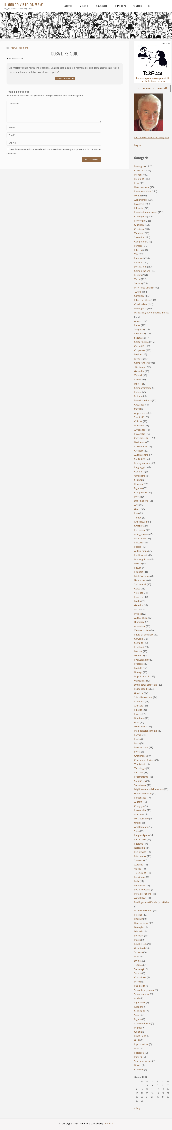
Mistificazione (141, 576)
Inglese (138, 1019)
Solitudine (139, 459)
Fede (136, 881)
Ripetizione (140, 1036)
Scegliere (139, 329)
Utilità (137, 868)
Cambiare (139, 296)
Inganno (138, 488)
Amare (137, 321)
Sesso (137, 609)
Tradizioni (139, 764)
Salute (137, 1015)
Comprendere (141, 363)
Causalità (139, 346)
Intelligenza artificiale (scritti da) (151, 902)
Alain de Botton (142, 1023)
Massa (137, 939)
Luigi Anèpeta (141, 835)
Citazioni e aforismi (144, 760)
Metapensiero (141, 818)
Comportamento (143, 388)
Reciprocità (140, 852)
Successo (138, 772)
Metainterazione (142, 893)
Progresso (139, 663)
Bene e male (140, 580)
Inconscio (139, 204)
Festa (137, 743)
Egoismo (138, 843)
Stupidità (139, 417)
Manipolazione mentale (146, 730)
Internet (138, 919)
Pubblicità (139, 986)
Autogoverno (141, 534)
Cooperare (139, 350)
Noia (136, 1048)
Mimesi (138, 931)
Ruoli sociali (140, 555)
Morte (137, 496)
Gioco (137, 509)
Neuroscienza (141, 923)
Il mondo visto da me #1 (23, 4)
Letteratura (140, 538)
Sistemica (139, 237)
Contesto (139, 1069)
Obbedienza (140, 680)
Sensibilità (139, 1011)
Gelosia (138, 1032)
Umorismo (139, 475)
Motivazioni (140, 266)
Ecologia (138, 572)
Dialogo (138, 672)
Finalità (138, 710)
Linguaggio (140, 467)
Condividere (140, 304)
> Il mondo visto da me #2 (152, 88)
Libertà (138, 250)
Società (138, 283)
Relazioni (139, 258)
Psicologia (139, 220)
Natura (138, 563)
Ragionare (139, 333)
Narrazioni (139, 847)
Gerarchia (139, 371)
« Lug (137, 1108)
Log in (137, 145)
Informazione (141, 500)
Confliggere (140, 216)
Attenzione (139, 626)
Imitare (138, 396)
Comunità (139, 471)
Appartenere (140, 199)
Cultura (138, 421)
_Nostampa (140, 367)
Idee (136, 513)
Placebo (138, 914)
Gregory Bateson (143, 793)
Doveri (137, 1065)
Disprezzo (139, 622)
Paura (137, 325)
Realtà (137, 739)
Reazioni (138, 1006)
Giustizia (138, 693)
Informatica (140, 856)
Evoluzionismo (142, 659)
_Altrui (13, 47)
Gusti (137, 1040)
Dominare (139, 718)
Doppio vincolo (142, 676)
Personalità (140, 797)
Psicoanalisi (140, 810)
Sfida (137, 831)
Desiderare (140, 442)
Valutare (138, 233)
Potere (137, 392)
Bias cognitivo (141, 559)
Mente (137, 195)
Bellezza (138, 383)
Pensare (138, 245)
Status (137, 409)
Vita (136, 254)
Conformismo (141, 342)
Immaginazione (142, 463)
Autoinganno (141, 551)
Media (137, 601)
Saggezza (139, 337)
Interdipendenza (143, 400)
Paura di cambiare (143, 634)
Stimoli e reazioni (143, 697)
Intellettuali (140, 944)
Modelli (138, 668)
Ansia (137, 998)
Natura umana (141, 187)
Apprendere (140, 413)
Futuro (138, 567)
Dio (136, 956)
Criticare (138, 450)
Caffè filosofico (142, 438)
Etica (136, 183)
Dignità (138, 1027)
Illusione (138, 484)
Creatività (139, 526)
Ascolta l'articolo (64, 79)
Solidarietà (140, 781)
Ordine (138, 822)
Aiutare (138, 802)
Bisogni (138, 174)
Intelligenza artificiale (145, 684)
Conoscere (139, 170)
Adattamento (141, 827)
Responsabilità (142, 689)
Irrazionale (140, 877)
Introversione (141, 747)
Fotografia (139, 885)
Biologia (138, 927)
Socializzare (140, 785)
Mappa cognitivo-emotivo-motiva (151, 312)
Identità (138, 358)
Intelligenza (140, 308)
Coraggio (139, 806)
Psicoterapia (140, 446)
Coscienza (139, 229)
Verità (137, 279)
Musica (138, 613)
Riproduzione (141, 1044)
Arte (136, 505)
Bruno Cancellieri (143, 910)
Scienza (138, 480)
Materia (138, 1057)
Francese (138, 597)
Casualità (139, 404)
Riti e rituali (140, 521)
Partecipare (140, 839)
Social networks (142, 889)
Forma (137, 735)
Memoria (139, 655)
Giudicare (139, 225)
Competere (140, 241)
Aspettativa (140, 898)
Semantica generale (144, 990)
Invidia (138, 960)
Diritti (137, 981)
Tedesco (138, 965)
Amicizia (138, 705)
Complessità (140, 492)
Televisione (140, 873)
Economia (139, 701)
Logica (137, 354)
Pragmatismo (141, 776)
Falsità (137, 379)
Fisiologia (139, 1052)
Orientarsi (139, 948)
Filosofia (138, 208)
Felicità (138, 275)
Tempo (138, 517)
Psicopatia (139, 434)
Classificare (140, 977)
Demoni (138, 651)
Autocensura (140, 618)
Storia (137, 751)
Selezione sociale (143, 1061)
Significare (139, 1002)
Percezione (139, 530)
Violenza (138, 592)
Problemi (139, 647)
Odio (136, 722)
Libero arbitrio (142, 300)
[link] (149, 6)
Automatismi (141, 455)
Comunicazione (142, 271)
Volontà (138, 375)
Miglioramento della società (149, 789)
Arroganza (139, 429)
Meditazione (140, 726)
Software (139, 935)
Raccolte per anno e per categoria (151, 137)
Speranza (139, 860)
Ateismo (138, 814)
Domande (139, 425)
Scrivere (138, 952)
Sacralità (138, 643)
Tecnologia (140, 768)
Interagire (139, 166)
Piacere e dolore (142, 191)
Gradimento (140, 756)
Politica (138, 262)
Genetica (138, 605)
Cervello (138, 639)
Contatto (108, 1123)
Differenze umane (143, 287)
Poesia (137, 546)
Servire (138, 973)
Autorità (138, 864)
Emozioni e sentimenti (145, 212)
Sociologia (139, 969)
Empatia (138, 542)
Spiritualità (140, 584)
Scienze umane (142, 994)
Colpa (137, 588)
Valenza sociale (142, 630)
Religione (23, 47)
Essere (137, 714)
